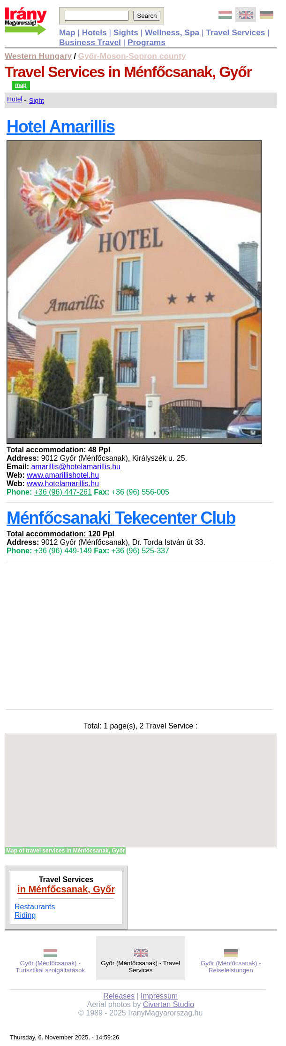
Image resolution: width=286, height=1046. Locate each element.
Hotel (15, 99)
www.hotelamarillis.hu (63, 484)
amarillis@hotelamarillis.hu (75, 467)
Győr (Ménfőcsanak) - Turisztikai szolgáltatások (50, 967)
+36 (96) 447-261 (63, 492)
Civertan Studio (168, 1004)
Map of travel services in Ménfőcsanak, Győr (65, 850)
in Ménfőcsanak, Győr (66, 889)
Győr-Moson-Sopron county (132, 56)
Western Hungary (38, 56)
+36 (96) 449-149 (63, 551)
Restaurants (35, 907)
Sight (36, 100)
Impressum (159, 996)
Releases (119, 996)
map (21, 85)
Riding (25, 915)
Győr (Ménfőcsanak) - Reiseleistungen (231, 967)
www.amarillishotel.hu (63, 475)
